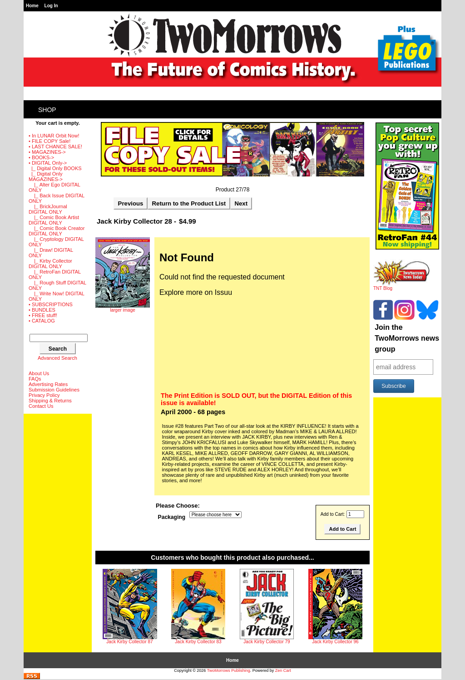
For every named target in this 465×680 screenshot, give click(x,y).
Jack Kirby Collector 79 (266, 641)
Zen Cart (283, 670)
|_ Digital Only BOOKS (55, 168)
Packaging (172, 517)
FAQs (35, 379)
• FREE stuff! (43, 315)
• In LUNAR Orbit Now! (54, 135)
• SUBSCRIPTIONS (51, 304)
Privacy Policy (44, 395)
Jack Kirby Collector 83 (198, 641)
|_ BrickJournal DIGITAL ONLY (48, 209)
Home (32, 5)
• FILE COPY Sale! (49, 141)
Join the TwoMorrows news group (407, 338)
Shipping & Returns (50, 400)
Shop (47, 109)
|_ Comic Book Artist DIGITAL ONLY (54, 220)
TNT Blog (401, 286)
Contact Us (41, 406)
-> (48, 163)
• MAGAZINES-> (47, 152)
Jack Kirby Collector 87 (129, 641)
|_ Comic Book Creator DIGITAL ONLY (56, 230)
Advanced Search (57, 358)
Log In (51, 5)
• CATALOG (42, 320)
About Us (39, 373)
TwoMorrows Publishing (228, 670)
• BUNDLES (42, 310)
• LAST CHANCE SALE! (55, 146)
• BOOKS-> (41, 157)
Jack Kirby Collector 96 (335, 641)
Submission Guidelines (54, 389)
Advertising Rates (48, 384)
